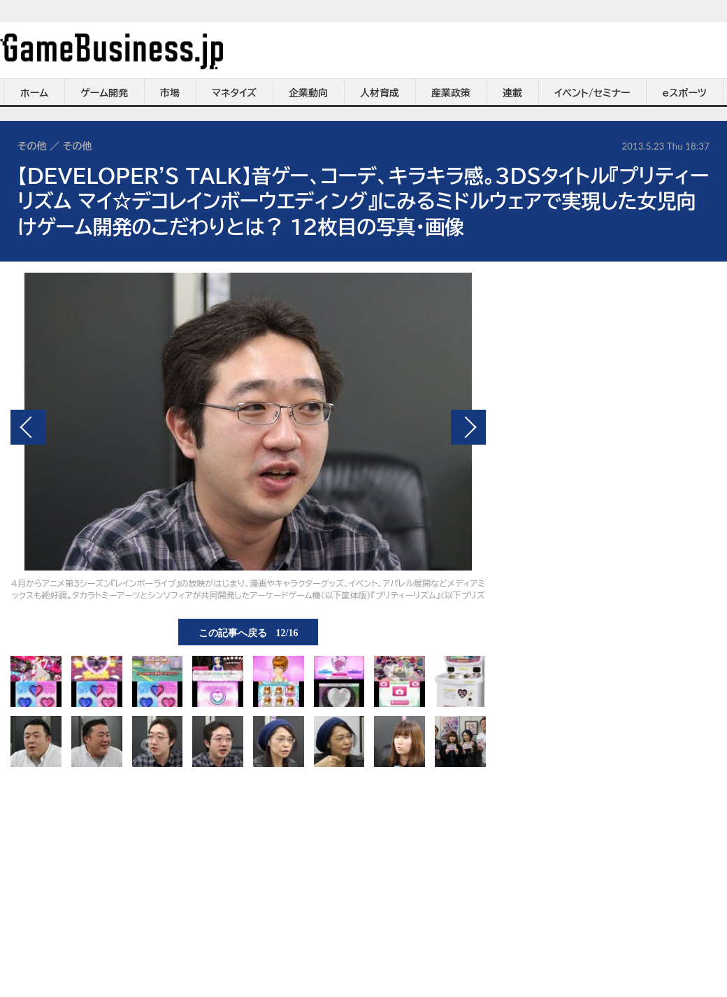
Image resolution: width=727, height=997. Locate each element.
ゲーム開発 (104, 93)
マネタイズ (234, 93)
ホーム (34, 93)
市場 (170, 93)
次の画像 (468, 427)
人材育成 (379, 93)
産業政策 (450, 93)
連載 (512, 93)
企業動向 (308, 93)
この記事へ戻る (248, 632)
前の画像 (27, 427)
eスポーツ (685, 93)
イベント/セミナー (592, 93)
